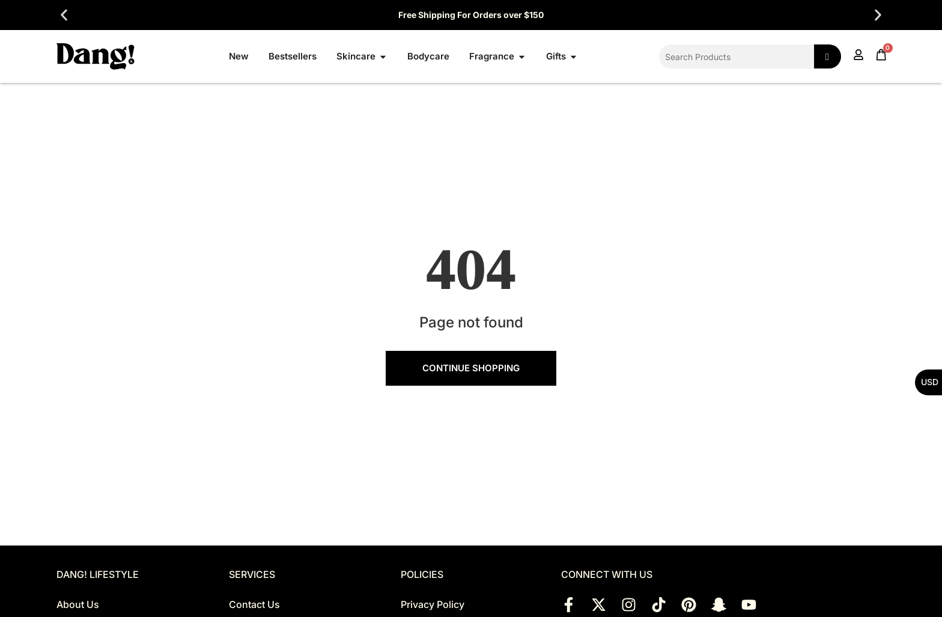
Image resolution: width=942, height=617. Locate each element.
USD (929, 382)
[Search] (827, 56)
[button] (63, 15)
